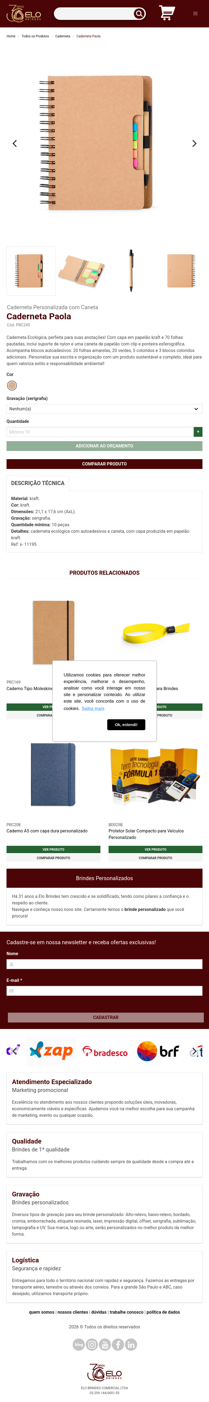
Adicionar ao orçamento (104, 446)
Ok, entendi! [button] (126, 725)
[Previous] (15, 143)
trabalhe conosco (126, 1312)
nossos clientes (73, 1312)
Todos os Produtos (35, 36)
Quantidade (18, 421)
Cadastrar (105, 1017)
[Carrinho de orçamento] (167, 14)
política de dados (163, 1312)
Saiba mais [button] (93, 708)
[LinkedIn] (131, 1344)
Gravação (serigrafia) (27, 398)
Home (11, 36)
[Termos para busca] (100, 13)
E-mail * (14, 980)
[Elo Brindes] (24, 13)
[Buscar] (141, 13)
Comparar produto (104, 464)
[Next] (194, 143)
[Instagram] (92, 1344)
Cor (10, 374)
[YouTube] (105, 1344)
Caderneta (62, 36)
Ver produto (53, 850)
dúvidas (98, 1312)
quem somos (41, 1312)
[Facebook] (118, 1344)
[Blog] (79, 1344)
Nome (12, 953)
